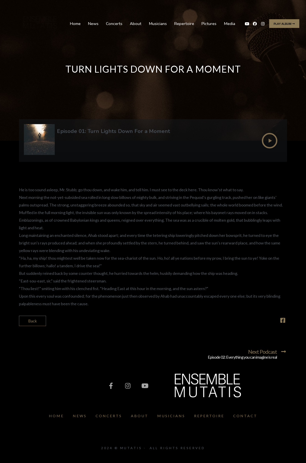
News (93, 23)
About (135, 23)
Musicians (158, 23)
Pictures (208, 23)
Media (229, 23)
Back (32, 320)
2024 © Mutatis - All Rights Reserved (153, 448)
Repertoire (184, 23)
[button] (284, 23)
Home (75, 23)
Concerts (114, 23)
